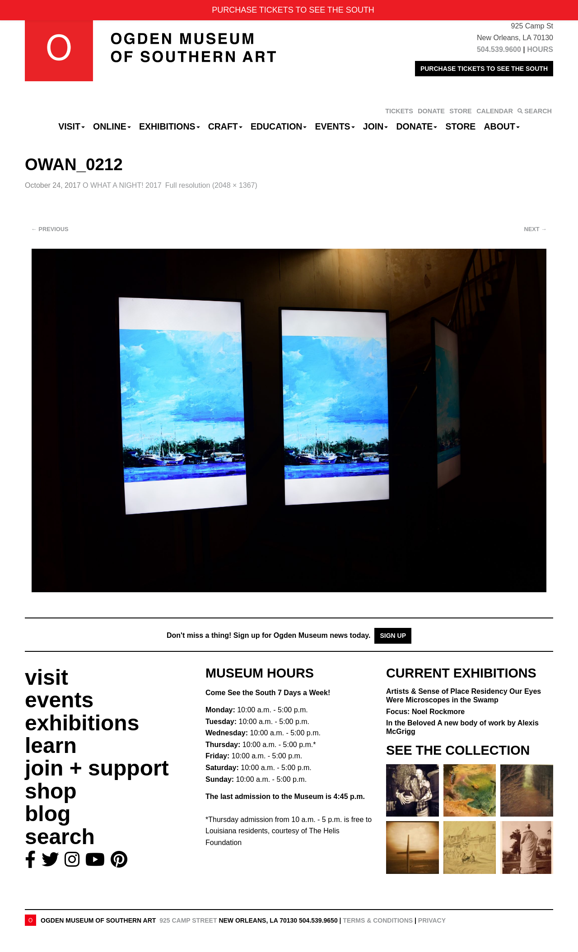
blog (47, 814)
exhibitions (82, 723)
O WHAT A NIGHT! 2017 (122, 185)
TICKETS (399, 111)
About (502, 126)
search (60, 837)
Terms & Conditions (378, 920)
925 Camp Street (188, 920)
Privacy (432, 920)
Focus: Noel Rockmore (425, 711)
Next (535, 229)
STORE (460, 111)
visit (46, 677)
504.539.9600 (499, 49)
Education (279, 126)
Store (461, 126)
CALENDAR (494, 111)
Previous (50, 229)
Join (375, 126)
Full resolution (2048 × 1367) (211, 185)
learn (51, 745)
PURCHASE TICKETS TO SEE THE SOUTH (484, 68)
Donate (416, 126)
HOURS (540, 49)
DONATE (431, 111)
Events (335, 126)
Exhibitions (169, 126)
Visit (71, 126)
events (59, 700)
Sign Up (393, 635)
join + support (97, 768)
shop (51, 791)
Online (112, 126)
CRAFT (225, 126)
